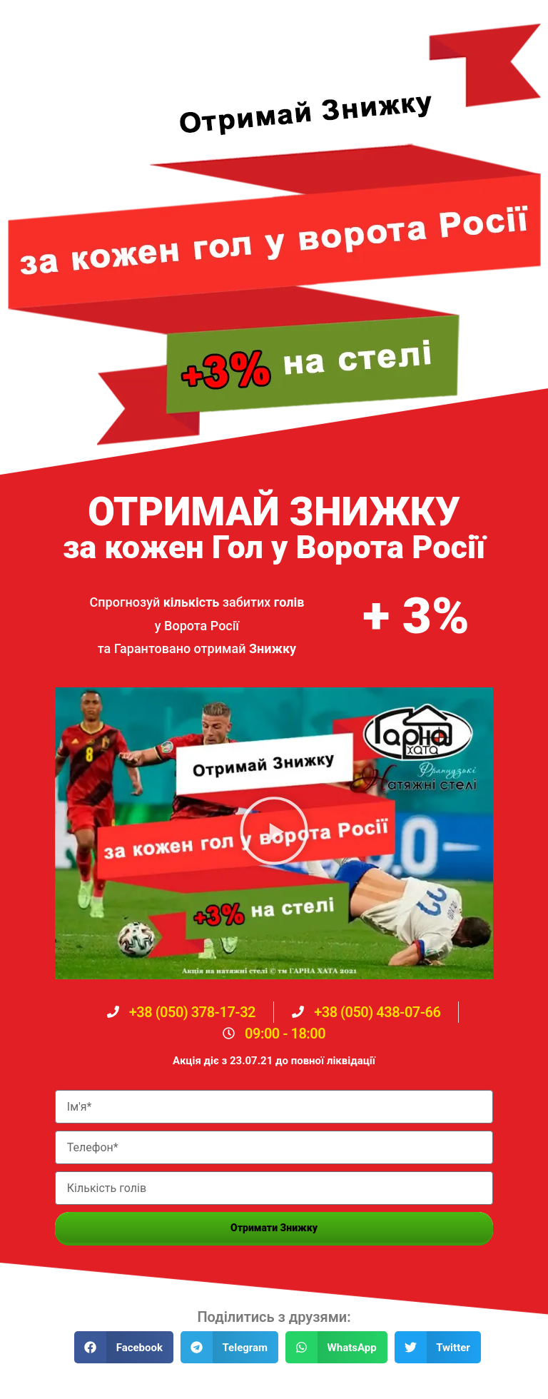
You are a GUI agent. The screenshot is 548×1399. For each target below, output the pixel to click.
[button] (274, 833)
